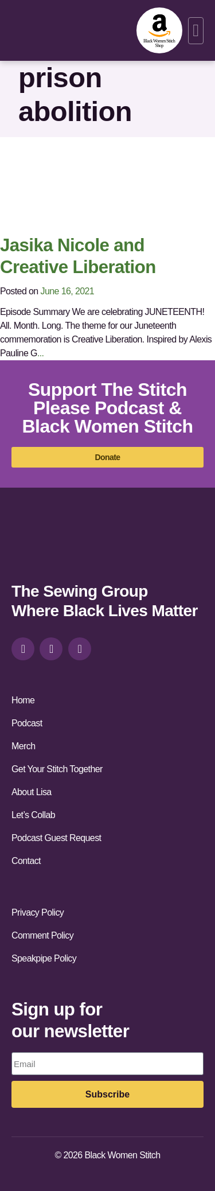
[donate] (107, 457)
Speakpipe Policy (43, 958)
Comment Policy (42, 935)
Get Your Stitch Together (57, 769)
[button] (196, 30)
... (40, 353)
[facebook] (51, 648)
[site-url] (41, 545)
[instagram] (22, 648)
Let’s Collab (33, 815)
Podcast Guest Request (56, 838)
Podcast (26, 723)
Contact (26, 861)
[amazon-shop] (159, 30)
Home (22, 700)
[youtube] (79, 648)
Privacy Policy (37, 912)
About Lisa (31, 792)
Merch (23, 746)
